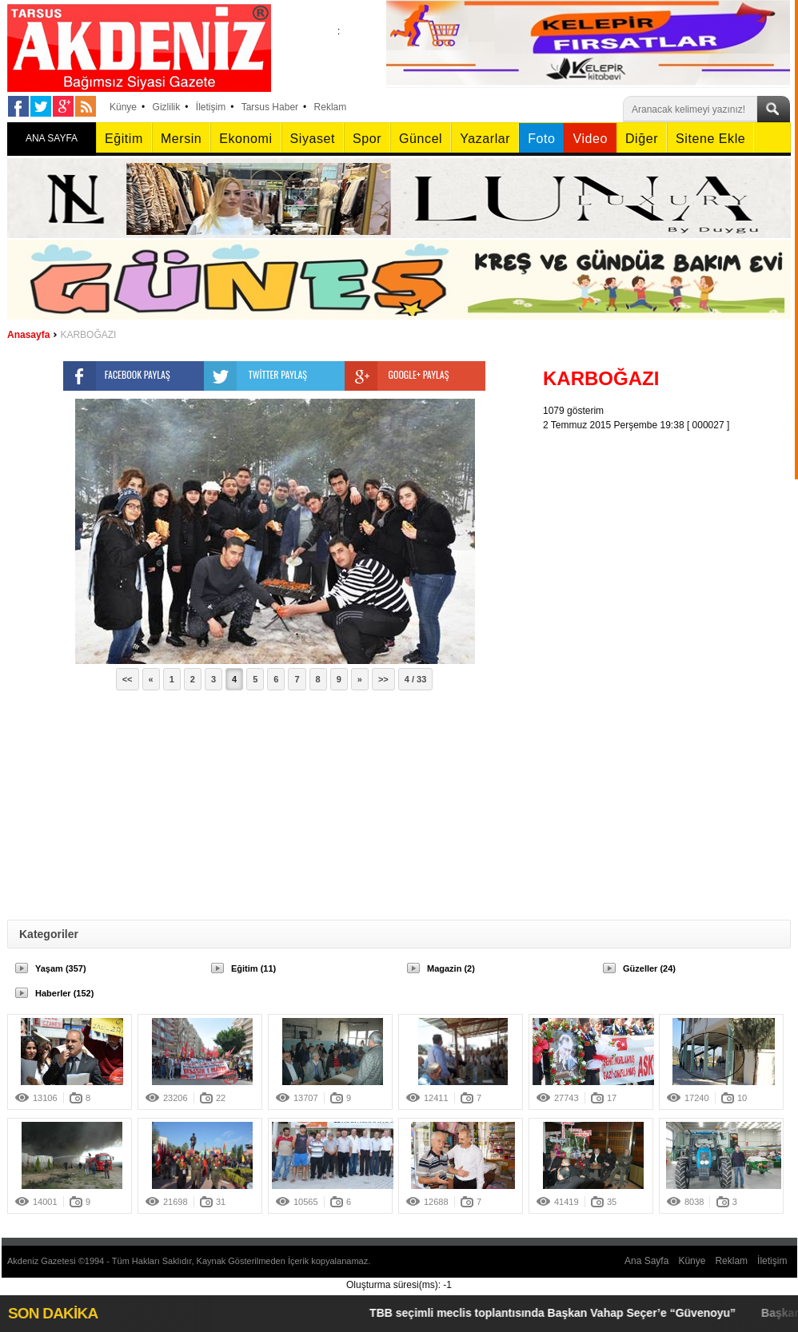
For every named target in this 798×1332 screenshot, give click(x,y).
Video (590, 138)
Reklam (330, 107)
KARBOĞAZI (88, 334)
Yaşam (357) (60, 968)
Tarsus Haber (269, 107)
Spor (367, 138)
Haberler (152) (64, 993)
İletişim (210, 107)
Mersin (181, 138)
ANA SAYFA (52, 138)
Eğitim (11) (253, 968)
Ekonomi (245, 138)
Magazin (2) (451, 968)
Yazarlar (485, 138)
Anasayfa (28, 334)
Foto (541, 138)
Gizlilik (167, 107)
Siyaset (312, 138)
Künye (123, 107)
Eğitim (124, 138)
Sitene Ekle (710, 138)
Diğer (641, 138)
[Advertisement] (622, 672)
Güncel (420, 138)
